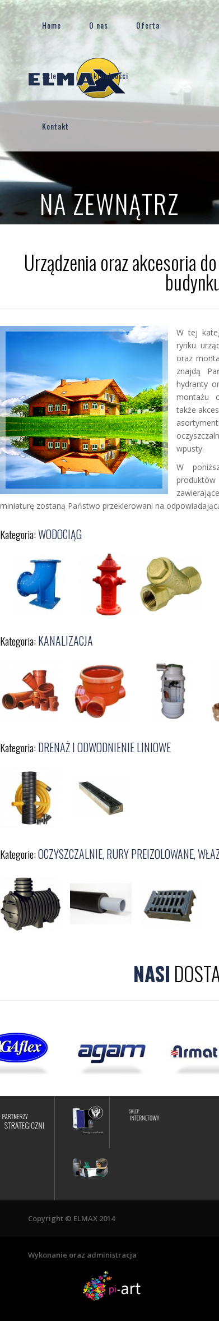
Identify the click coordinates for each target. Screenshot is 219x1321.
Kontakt (55, 126)
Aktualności (108, 75)
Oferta (148, 25)
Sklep (51, 75)
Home (51, 25)
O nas (98, 25)
